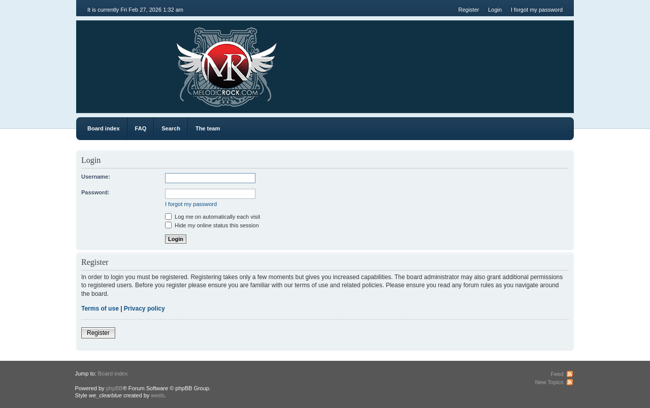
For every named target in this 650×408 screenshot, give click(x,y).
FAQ (141, 128)
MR (133, 60)
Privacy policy (144, 308)
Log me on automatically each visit (212, 217)
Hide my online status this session (212, 225)
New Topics (549, 382)
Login (495, 10)
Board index (103, 128)
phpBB (114, 388)
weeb (157, 395)
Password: (95, 192)
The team (208, 128)
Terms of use (100, 308)
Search (170, 128)
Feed (556, 374)
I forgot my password (537, 10)
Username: (95, 177)
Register (468, 10)
